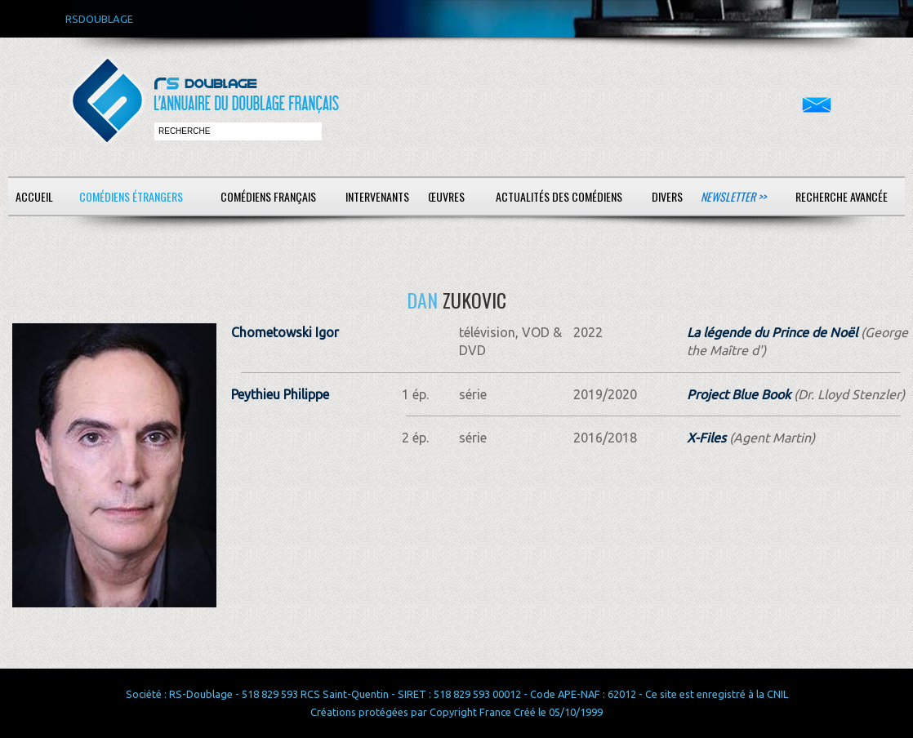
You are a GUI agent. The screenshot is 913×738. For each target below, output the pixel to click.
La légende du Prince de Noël (772, 332)
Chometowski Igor (285, 332)
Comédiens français (268, 196)
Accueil (34, 196)
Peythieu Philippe (280, 394)
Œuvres (446, 196)
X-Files (706, 437)
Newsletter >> (733, 196)
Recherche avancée (841, 196)
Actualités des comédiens (559, 196)
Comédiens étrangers (131, 196)
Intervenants (377, 196)
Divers (667, 196)
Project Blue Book (739, 394)
